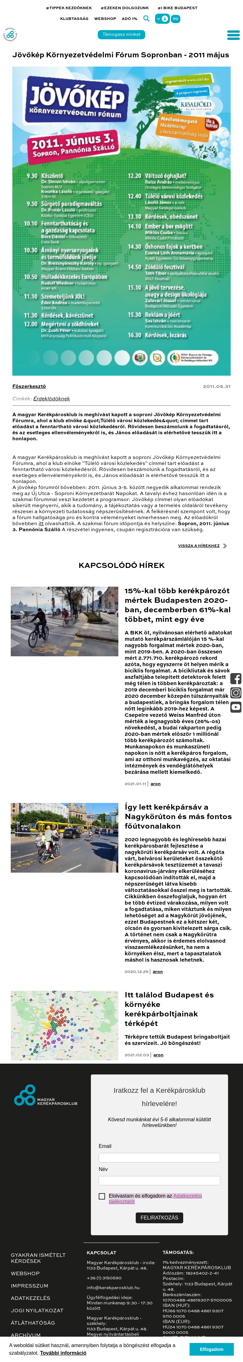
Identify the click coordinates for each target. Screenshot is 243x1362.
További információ (63, 1353)
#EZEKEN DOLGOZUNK (125, 8)
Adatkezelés (30, 1298)
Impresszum (29, 1286)
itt (41, 523)
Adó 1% (130, 19)
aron (156, 784)
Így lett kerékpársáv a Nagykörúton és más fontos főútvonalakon (178, 817)
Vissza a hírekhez (199, 546)
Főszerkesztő (29, 386)
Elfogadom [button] (211, 1349)
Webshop (105, 19)
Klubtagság (74, 19)
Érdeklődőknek (51, 399)
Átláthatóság (33, 1323)
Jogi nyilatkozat (37, 1311)
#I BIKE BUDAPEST (177, 8)
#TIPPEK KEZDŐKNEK (69, 8)
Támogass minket (121, 34)
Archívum (26, 1335)
